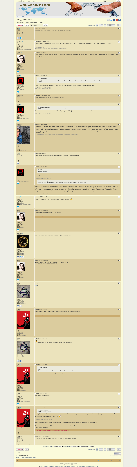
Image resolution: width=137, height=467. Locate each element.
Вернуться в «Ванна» (22, 452)
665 (23, 147)
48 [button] (107, 25)
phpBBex (62, 463)
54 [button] (118, 25)
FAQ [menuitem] (24, 16)
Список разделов (21, 460)
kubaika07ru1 (20, 95)
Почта (23, 1)
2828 (23, 86)
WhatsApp (34, 1)
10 (22, 66)
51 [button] (114, 25)
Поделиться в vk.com (119, 20)
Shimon (18, 52)
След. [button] (120, 25)
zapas (18, 283)
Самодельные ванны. (25, 20)
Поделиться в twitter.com (111, 20)
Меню (20, 16)
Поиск (117, 1)
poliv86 (18, 393)
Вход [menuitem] (119, 16)
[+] (39, 466)
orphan (18, 75)
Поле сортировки (71, 446)
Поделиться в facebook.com (114, 20)
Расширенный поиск (120, 1)
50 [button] (112, 25)
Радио (28, 1)
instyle (18, 309)
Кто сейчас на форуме (22, 455)
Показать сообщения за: (53, 446)
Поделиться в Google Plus (117, 20)
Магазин (19, 1)
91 (22, 398)
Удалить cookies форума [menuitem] (104, 460)
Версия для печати (108, 20)
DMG (18, 28)
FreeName (19, 41)
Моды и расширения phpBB (68, 464)
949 (23, 301)
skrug (18, 197)
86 (22, 46)
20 (22, 332)
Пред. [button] (100, 25)
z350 (18, 153)
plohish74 (19, 124)
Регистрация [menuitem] (113, 16)
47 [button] (105, 25)
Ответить (19, 25)
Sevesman (19, 233)
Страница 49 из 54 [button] (97, 25)
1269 (23, 251)
